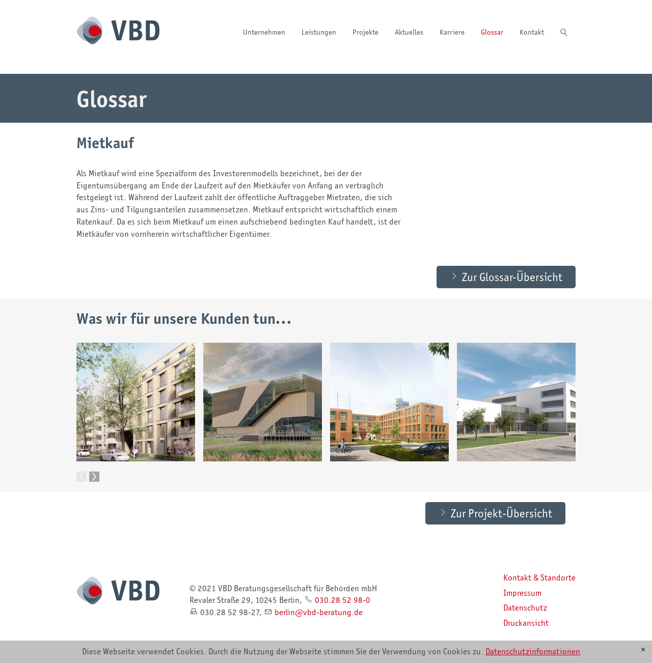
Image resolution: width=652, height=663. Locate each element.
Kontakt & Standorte (539, 578)
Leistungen (319, 32)
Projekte (365, 32)
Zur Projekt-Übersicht (501, 513)
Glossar (492, 32)
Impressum (522, 593)
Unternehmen (264, 32)
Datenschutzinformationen (532, 651)
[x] (643, 649)
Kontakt (532, 32)
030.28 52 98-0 (342, 600)
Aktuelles (409, 32)
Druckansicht (526, 623)
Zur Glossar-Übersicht (512, 277)
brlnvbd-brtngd (319, 612)
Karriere (452, 32)
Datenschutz (525, 608)
